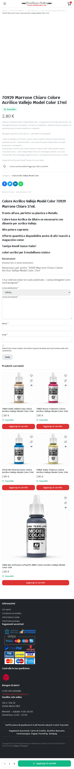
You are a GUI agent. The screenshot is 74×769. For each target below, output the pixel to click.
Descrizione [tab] (8, 192)
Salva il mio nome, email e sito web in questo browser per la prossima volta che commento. (35, 349)
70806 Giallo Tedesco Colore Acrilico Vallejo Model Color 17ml (52, 471)
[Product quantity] (9, 763)
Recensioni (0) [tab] (23, 192)
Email (5, 335)
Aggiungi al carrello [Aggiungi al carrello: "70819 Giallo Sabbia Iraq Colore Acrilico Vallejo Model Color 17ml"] (18, 426)
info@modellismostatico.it (15, 694)
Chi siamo (6, 609)
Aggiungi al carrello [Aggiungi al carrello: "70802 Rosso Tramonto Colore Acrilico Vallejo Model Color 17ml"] (52, 426)
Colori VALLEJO (32, 11)
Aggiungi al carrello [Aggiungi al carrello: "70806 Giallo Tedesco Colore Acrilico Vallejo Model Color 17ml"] (52, 487)
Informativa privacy (11, 621)
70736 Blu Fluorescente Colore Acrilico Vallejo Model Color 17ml (17, 471)
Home (4, 11)
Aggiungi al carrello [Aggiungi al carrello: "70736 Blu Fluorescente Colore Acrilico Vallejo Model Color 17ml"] (18, 487)
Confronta (31, 380)
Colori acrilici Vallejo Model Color (53, 11)
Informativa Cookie (11, 617)
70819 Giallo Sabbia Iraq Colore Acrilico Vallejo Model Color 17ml (17, 410)
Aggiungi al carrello (46, 763)
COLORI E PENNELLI (16, 11)
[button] (4, 166)
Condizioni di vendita (11, 613)
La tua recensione (10, 297)
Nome (5, 323)
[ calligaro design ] (20, 746)
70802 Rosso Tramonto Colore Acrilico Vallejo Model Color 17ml (52, 410)
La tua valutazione (10, 288)
